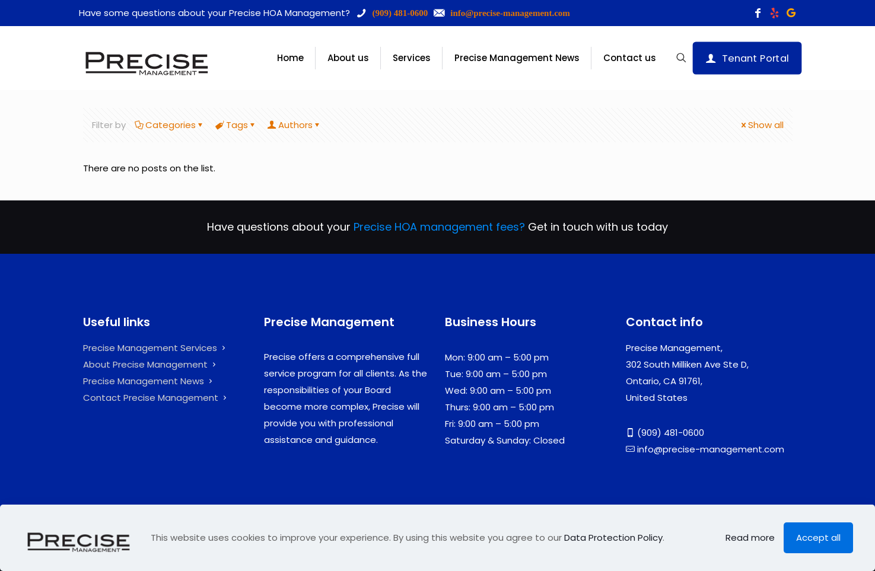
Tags (236, 125)
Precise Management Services (150, 348)
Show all (761, 125)
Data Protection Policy (613, 537)
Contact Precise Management (150, 397)
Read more (750, 537)
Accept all (818, 537)
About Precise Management (145, 364)
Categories (170, 125)
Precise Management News (143, 381)
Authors (295, 125)
